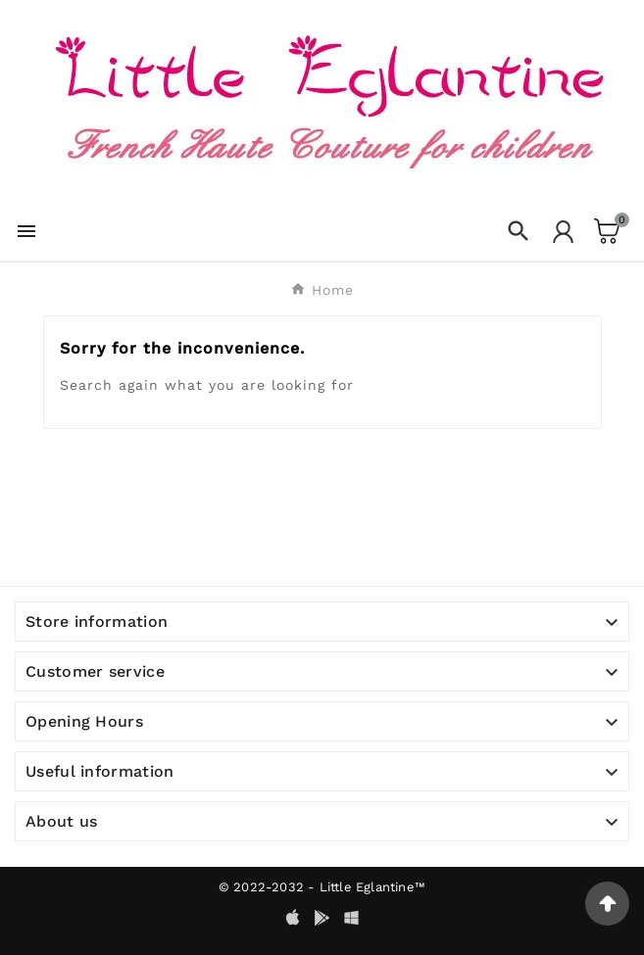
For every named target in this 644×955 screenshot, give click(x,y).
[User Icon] (563, 231)
